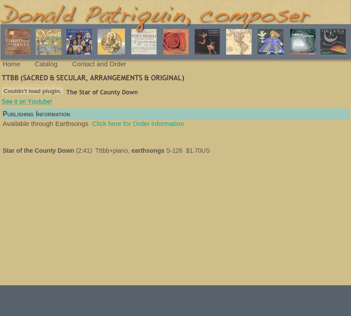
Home (11, 64)
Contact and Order (99, 64)
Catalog (46, 64)
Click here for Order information (138, 123)
